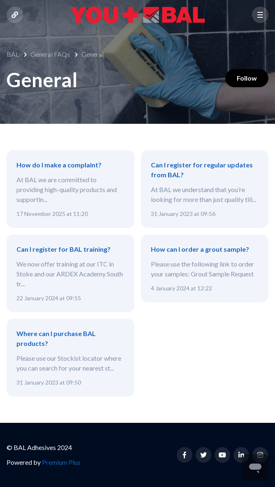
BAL (13, 54)
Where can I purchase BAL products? (56, 338)
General (92, 54)
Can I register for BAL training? (63, 249)
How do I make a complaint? (59, 165)
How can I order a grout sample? (200, 249)
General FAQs (50, 54)
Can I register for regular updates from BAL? (202, 170)
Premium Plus (61, 462)
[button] (260, 15)
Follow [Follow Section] (245, 79)
